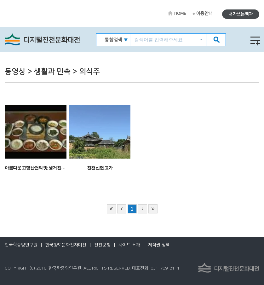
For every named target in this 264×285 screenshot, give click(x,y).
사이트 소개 (129, 244)
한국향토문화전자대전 (65, 244)
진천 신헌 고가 (99, 168)
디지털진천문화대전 (51, 40)
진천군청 (102, 244)
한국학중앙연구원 (21, 244)
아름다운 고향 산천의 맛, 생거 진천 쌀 (37, 168)
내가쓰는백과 (240, 14)
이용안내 (204, 13)
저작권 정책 (159, 244)
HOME (180, 13)
